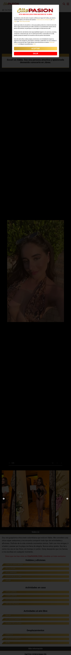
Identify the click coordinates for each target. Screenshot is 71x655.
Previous (4, 499)
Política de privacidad (24, 21)
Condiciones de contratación (43, 19)
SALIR (35, 53)
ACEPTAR (35, 48)
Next (67, 499)
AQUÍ (34, 44)
